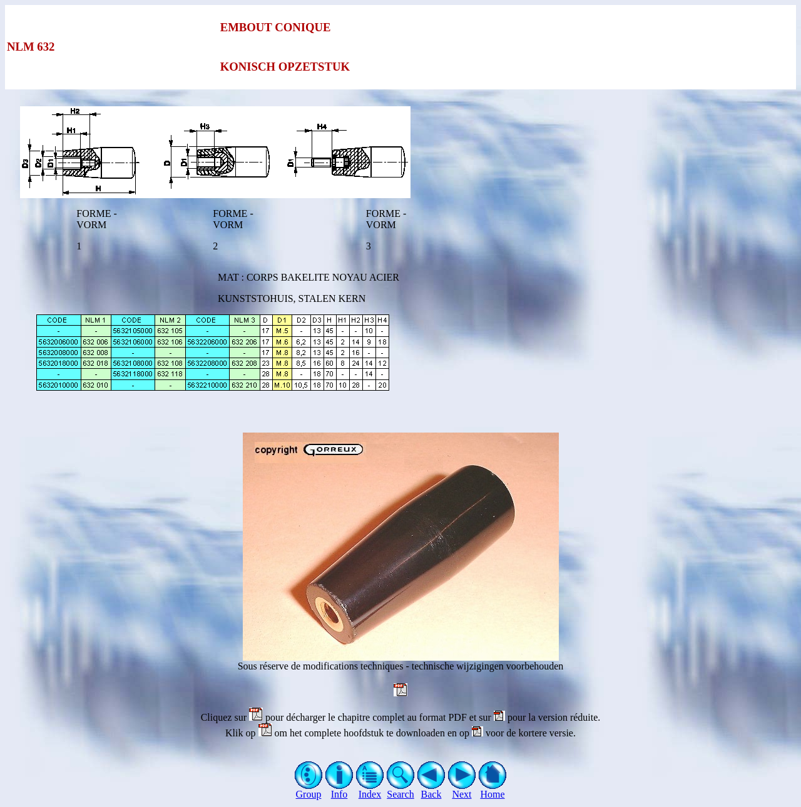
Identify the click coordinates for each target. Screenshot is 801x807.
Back (431, 789)
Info (339, 789)
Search (401, 789)
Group (309, 789)
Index (370, 789)
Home (493, 789)
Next (462, 789)
